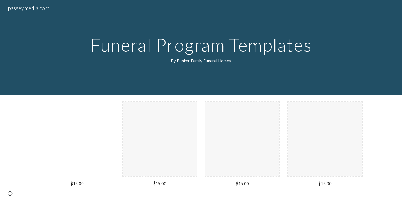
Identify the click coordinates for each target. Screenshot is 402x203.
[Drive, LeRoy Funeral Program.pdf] (77, 139)
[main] (200, 47)
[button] (10, 193)
